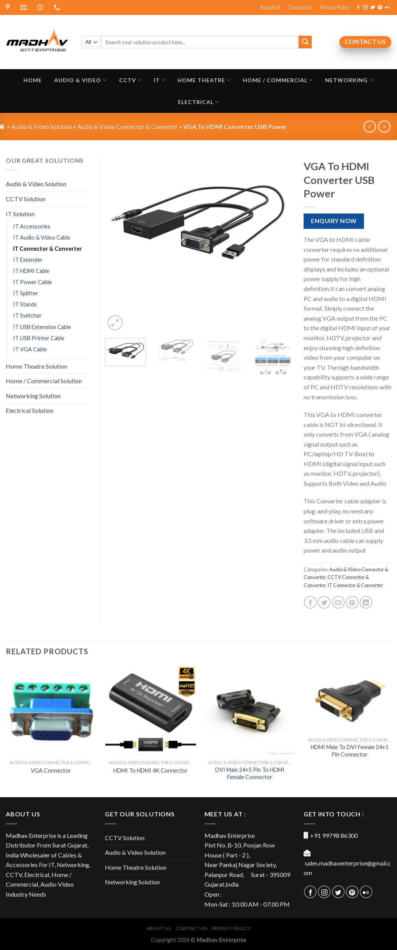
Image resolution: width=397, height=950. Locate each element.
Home (32, 80)
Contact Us (300, 7)
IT (159, 80)
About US (270, 7)
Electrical (198, 102)
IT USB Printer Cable (39, 338)
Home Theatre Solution (36, 366)
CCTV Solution (25, 198)
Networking (349, 80)
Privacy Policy (335, 7)
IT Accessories (31, 226)
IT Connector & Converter (355, 585)
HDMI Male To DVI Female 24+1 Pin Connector (350, 751)
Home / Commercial (278, 80)
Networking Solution (33, 395)
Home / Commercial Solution (44, 380)
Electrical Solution (29, 410)
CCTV (130, 80)
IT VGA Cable (30, 349)
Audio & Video (80, 80)
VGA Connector (51, 770)
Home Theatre (204, 80)
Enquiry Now (333, 220)
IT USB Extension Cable (42, 327)
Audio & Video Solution (36, 183)
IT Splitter (25, 293)
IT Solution (20, 213)
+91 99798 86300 (334, 835)
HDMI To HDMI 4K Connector (150, 770)
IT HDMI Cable (31, 271)
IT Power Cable (32, 282)
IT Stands (25, 304)
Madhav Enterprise (221, 940)
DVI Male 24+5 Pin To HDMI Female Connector (249, 773)
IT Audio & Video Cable (41, 237)
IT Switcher (27, 315)
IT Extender (28, 260)
